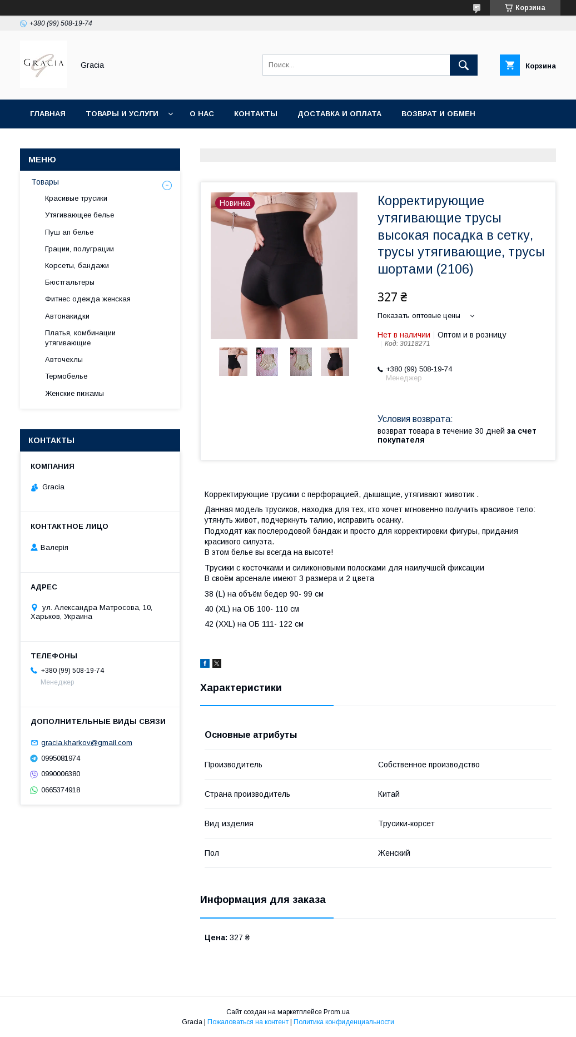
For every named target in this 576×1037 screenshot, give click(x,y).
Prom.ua (337, 1012)
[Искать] (464, 65)
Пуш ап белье (69, 232)
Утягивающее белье (79, 215)
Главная (48, 114)
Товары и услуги (122, 114)
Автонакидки (67, 316)
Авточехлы (64, 359)
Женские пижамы (74, 393)
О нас (202, 114)
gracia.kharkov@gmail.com (86, 742)
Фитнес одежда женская (88, 299)
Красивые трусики (76, 198)
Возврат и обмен (438, 114)
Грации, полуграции (79, 249)
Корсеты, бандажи (77, 265)
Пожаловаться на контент (248, 1022)
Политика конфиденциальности (344, 1022)
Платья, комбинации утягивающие (80, 338)
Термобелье (66, 376)
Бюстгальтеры (70, 282)
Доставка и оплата (339, 114)
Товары (45, 181)
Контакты (255, 114)
